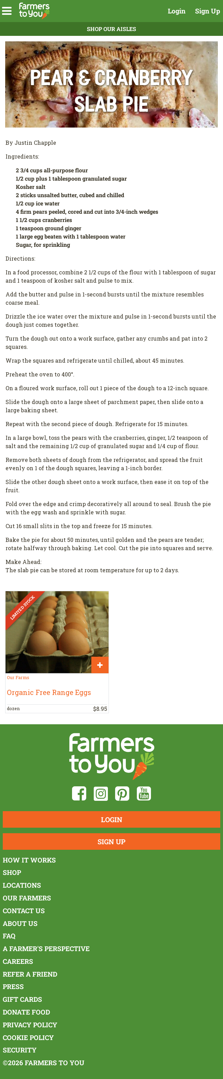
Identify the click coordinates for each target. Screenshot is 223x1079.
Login (176, 11)
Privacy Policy (30, 1024)
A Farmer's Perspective (46, 948)
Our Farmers (27, 898)
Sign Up (207, 11)
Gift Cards (22, 999)
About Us (20, 923)
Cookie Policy (28, 1037)
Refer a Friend (30, 974)
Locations (22, 885)
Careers (18, 961)
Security (20, 1050)
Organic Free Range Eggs (49, 692)
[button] (6, 11)
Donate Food (26, 1012)
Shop (12, 872)
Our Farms (18, 677)
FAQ (9, 935)
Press (13, 986)
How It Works (29, 860)
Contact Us (24, 910)
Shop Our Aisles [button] (111, 28)
